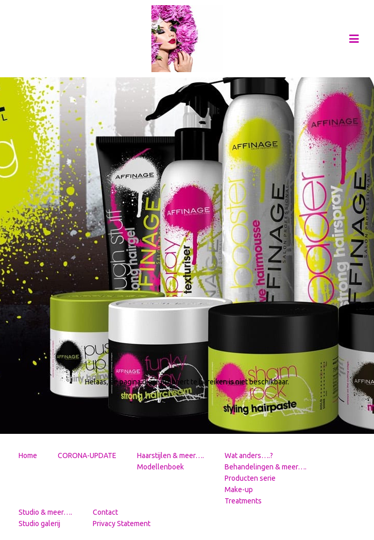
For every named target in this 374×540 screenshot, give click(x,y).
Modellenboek (160, 467)
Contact (105, 512)
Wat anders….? (249, 455)
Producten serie (250, 478)
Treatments (243, 501)
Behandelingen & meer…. (266, 467)
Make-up (239, 489)
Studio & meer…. (45, 512)
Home (28, 455)
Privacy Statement (121, 523)
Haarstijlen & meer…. (170, 455)
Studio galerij (39, 523)
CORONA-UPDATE (87, 455)
